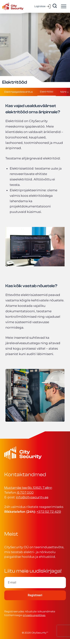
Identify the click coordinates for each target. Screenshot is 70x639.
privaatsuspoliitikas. (34, 615)
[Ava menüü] (64, 6)
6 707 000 (25, 492)
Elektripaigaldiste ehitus (18, 91)
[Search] (54, 6)
